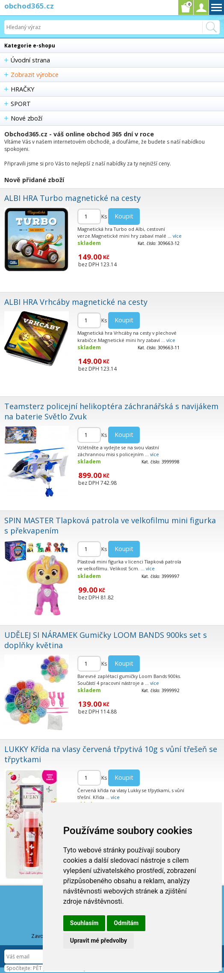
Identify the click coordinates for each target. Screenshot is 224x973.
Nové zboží (26, 118)
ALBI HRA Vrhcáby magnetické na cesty (75, 302)
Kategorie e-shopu (29, 45)
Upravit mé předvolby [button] (98, 940)
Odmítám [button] (126, 923)
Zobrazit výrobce (35, 75)
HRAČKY (22, 89)
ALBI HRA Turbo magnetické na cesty (72, 198)
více (177, 236)
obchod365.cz (29, 6)
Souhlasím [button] (84, 923)
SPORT (21, 104)
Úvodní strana (30, 60)
